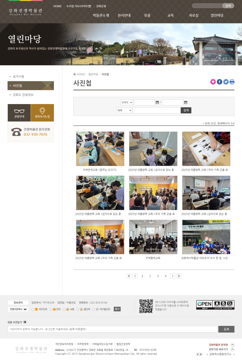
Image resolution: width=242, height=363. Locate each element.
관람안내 (19, 116)
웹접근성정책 (123, 344)
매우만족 (43, 309)
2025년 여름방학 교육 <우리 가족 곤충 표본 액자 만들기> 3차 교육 (205, 169)
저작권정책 (82, 344)
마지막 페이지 (178, 276)
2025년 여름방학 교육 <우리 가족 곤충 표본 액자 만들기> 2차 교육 (152, 213)
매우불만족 (105, 309)
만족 (58, 309)
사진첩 (17, 85)
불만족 (87, 309)
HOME (58, 6)
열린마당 (217, 15)
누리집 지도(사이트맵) (79, 6)
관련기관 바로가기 (218, 349)
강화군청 (101, 6)
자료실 (194, 15)
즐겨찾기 (213, 82)
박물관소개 (101, 15)
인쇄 (232, 82)
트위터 (226, 82)
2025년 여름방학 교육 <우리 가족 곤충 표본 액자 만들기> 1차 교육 (99, 257)
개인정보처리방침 (64, 344)
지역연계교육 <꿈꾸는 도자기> (100, 169)
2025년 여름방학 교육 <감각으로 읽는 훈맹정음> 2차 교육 (99, 213)
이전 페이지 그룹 (135, 276)
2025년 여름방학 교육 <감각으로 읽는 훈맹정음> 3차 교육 (152, 169)
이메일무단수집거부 (102, 344)
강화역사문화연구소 (220, 354)
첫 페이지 (129, 276)
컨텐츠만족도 (18, 309)
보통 (72, 309)
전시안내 (124, 15)
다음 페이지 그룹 (172, 276)
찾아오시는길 (42, 116)
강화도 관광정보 (23, 95)
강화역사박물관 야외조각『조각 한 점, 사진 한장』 (205, 257)
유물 (147, 15)
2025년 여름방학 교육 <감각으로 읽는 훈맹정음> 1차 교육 (205, 213)
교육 (170, 15)
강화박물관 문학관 (218, 344)
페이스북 (219, 82)
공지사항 (18, 76)
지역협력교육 (153, 257)
